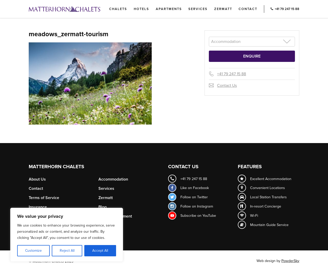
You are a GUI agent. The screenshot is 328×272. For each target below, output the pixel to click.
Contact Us (227, 85)
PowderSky (290, 261)
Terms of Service (44, 197)
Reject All (67, 250)
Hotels (141, 9)
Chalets (118, 9)
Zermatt (223, 9)
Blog (102, 207)
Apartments (169, 9)
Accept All (100, 250)
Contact (248, 9)
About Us (37, 179)
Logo (73, 9)
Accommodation (113, 179)
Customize (33, 250)
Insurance (38, 207)
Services (198, 9)
